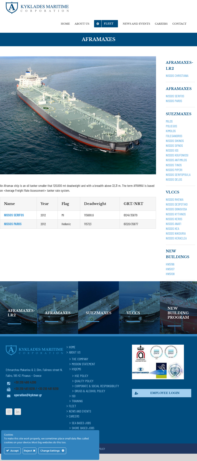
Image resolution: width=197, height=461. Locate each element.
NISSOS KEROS (174, 219)
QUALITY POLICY (84, 381)
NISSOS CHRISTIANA (177, 75)
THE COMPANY (80, 359)
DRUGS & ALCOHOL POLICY (90, 391)
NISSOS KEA (172, 228)
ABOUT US (74, 352)
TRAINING (77, 401)
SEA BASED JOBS (81, 423)
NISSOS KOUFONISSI (177, 155)
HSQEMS (76, 369)
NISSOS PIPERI (174, 170)
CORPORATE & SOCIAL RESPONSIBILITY (97, 386)
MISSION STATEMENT (83, 364)
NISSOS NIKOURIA (176, 233)
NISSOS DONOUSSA (176, 209)
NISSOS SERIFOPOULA (178, 174)
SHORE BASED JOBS (83, 428)
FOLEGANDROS (174, 136)
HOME (72, 347)
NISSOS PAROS (174, 101)
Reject (29, 450)
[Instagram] (9, 411)
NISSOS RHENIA (174, 199)
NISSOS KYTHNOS (176, 214)
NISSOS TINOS (174, 165)
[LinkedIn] (17, 411)
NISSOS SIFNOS (174, 145)
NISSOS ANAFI (173, 224)
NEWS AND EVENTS (80, 411)
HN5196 (170, 264)
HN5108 (170, 274)
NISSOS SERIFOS (175, 96)
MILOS (169, 121)
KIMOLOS (171, 131)
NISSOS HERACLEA (176, 238)
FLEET (72, 406)
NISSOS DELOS (174, 179)
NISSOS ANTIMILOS (176, 160)
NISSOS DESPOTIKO (177, 204)
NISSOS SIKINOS (175, 141)
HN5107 (170, 269)
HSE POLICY (81, 376)
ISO (73, 396)
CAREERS (74, 416)
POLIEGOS (171, 126)
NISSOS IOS (172, 150)
